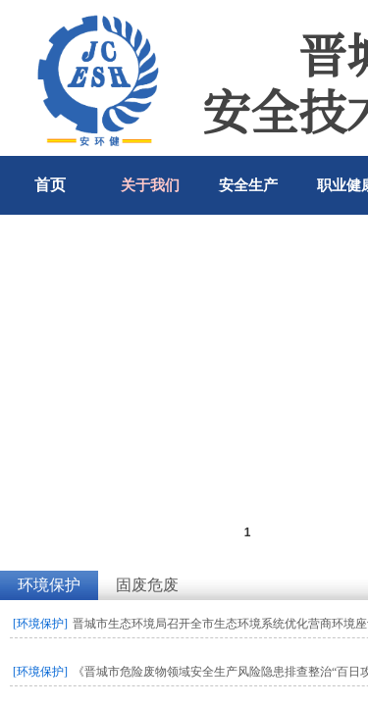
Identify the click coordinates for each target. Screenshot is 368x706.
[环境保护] (40, 623)
